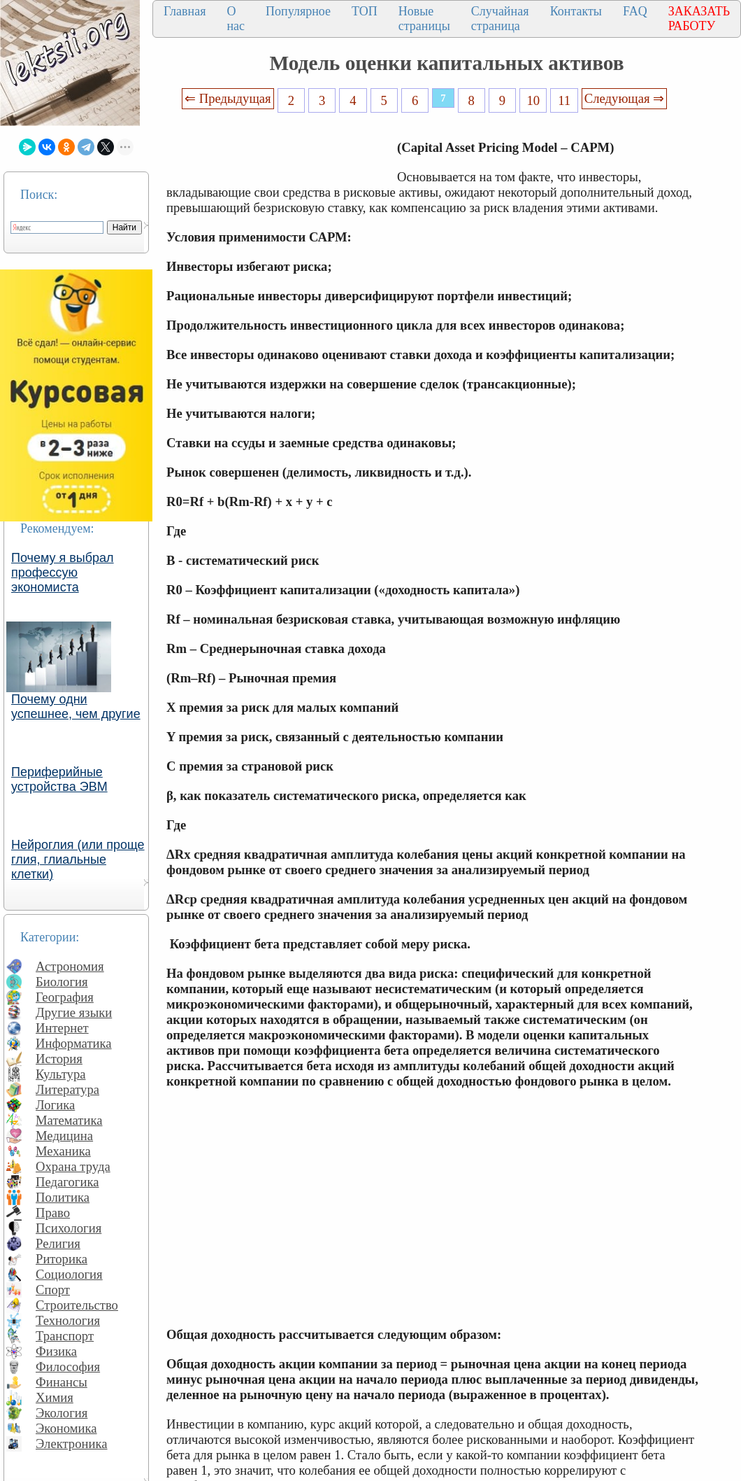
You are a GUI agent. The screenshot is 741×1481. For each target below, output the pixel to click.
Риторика (61, 1258)
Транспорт (65, 1335)
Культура (61, 1074)
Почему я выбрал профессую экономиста (62, 572)
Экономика (66, 1428)
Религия (58, 1243)
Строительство (77, 1305)
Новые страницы (424, 18)
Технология (68, 1320)
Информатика (74, 1043)
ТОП (364, 11)
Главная (185, 11)
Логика (55, 1104)
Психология (68, 1228)
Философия (68, 1366)
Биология (62, 981)
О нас (235, 18)
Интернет (62, 1027)
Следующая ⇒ (624, 98)
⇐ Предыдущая (228, 98)
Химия (54, 1397)
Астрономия (70, 966)
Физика (56, 1351)
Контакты (576, 11)
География (65, 997)
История (59, 1058)
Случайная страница (500, 18)
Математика (69, 1120)
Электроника (72, 1443)
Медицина (64, 1135)
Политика (62, 1197)
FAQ (635, 11)
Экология (61, 1412)
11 (564, 100)
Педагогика (67, 1181)
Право (53, 1212)
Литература (67, 1089)
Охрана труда (73, 1166)
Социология (69, 1274)
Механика (63, 1151)
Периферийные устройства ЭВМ (59, 779)
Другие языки (74, 1012)
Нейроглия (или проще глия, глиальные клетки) (78, 859)
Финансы (61, 1382)
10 (533, 100)
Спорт (53, 1289)
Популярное (298, 11)
